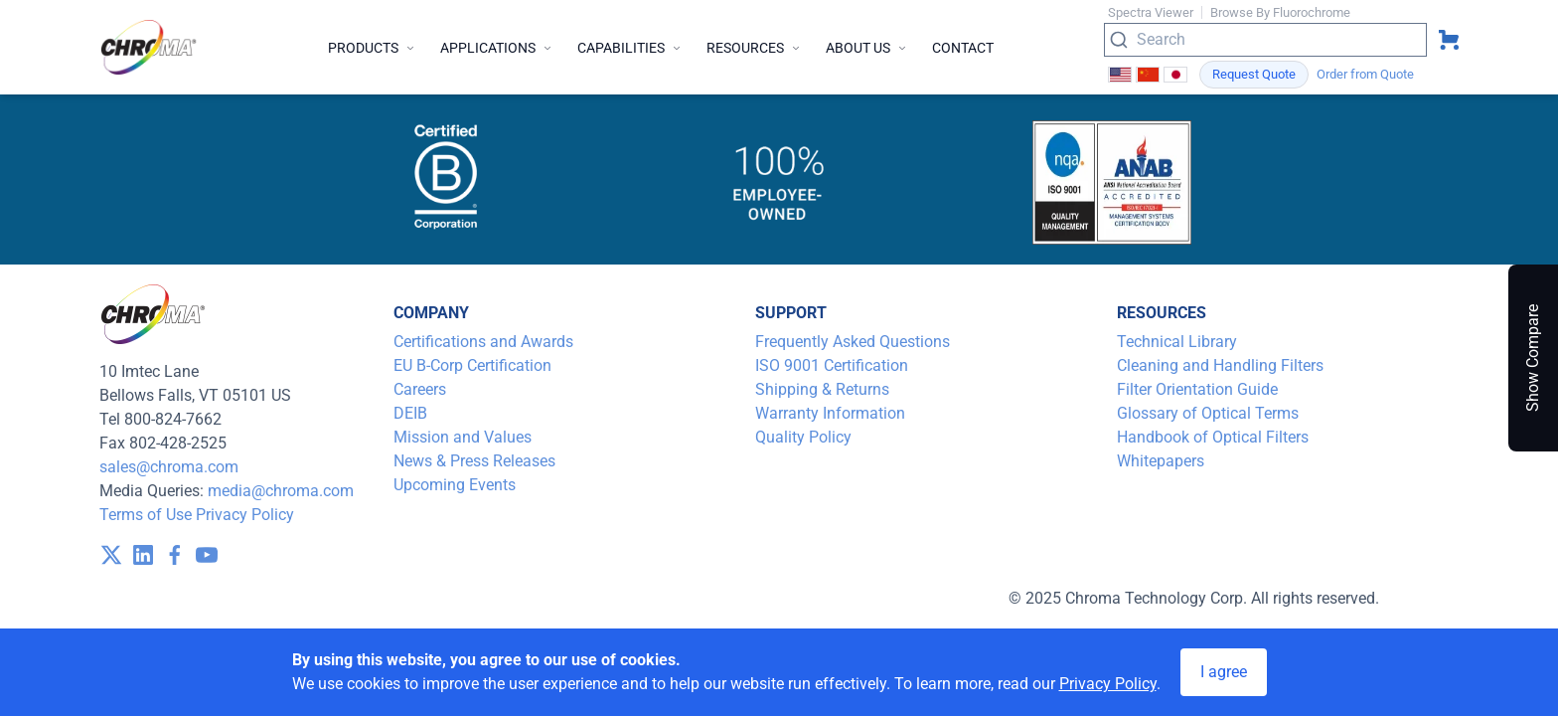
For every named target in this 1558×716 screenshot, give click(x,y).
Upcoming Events (454, 484)
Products (372, 48)
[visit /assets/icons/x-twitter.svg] (111, 555)
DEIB (410, 413)
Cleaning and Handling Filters (1220, 365)
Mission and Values (462, 437)
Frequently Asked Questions (852, 341)
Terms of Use (145, 514)
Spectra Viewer (1150, 12)
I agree (1223, 671)
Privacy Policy (245, 514)
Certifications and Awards (483, 341)
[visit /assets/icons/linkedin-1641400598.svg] (143, 555)
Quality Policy (803, 437)
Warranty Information (830, 413)
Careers (419, 389)
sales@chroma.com (168, 466)
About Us (867, 48)
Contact (963, 48)
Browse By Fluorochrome (1280, 12)
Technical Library (1177, 341)
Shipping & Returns (822, 389)
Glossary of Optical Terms (1208, 413)
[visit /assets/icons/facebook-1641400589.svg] (175, 555)
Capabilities (630, 48)
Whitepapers (1160, 460)
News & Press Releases (474, 460)
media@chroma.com (281, 490)
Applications (496, 48)
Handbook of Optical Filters (1213, 437)
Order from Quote (1365, 74)
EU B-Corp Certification (472, 365)
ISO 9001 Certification (831, 365)
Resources (754, 48)
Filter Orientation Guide (1197, 389)
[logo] (149, 47)
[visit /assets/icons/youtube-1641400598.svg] (207, 555)
